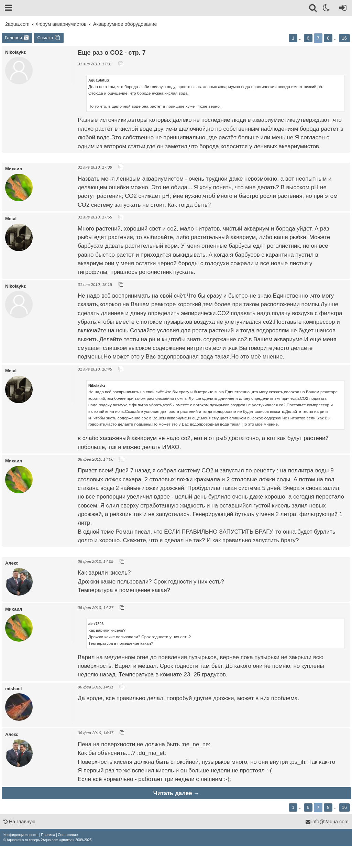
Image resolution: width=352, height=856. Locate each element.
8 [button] (328, 38)
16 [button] (344, 38)
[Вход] (341, 8)
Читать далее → (176, 793)
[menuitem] (20, 834)
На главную (19, 821)
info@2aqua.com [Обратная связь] (327, 821)
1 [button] (293, 38)
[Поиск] (313, 8)
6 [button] (308, 38)
